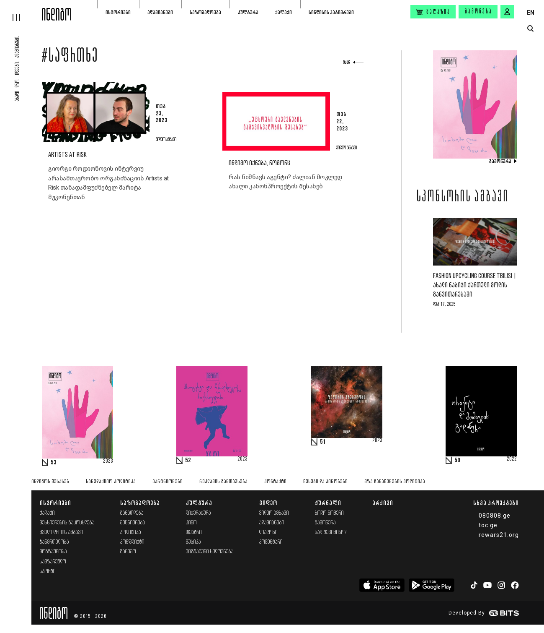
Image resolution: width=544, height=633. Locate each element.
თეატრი (194, 532)
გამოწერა (478, 11)
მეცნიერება (132, 523)
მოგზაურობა (53, 552)
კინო (191, 523)
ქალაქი (283, 12)
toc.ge (488, 525)
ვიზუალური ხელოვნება (210, 552)
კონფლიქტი (132, 542)
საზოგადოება (205, 12)
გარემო (128, 552)
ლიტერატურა (198, 513)
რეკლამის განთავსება (223, 482)
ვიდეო (268, 503)
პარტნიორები (167, 482)
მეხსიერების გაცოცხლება (67, 523)
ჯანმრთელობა (54, 542)
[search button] (530, 28)
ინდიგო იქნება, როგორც (259, 163)
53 (54, 462)
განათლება (132, 513)
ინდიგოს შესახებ (50, 482)
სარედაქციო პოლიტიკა (111, 482)
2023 (108, 461)
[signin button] (507, 11)
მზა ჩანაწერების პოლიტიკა (394, 482)
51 (323, 442)
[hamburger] (21, 10)
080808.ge (494, 515)
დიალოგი (268, 532)
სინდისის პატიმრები (331, 12)
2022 (512, 459)
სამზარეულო (53, 562)
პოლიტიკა (130, 532)
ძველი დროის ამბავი (61, 532)
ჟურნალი (328, 503)
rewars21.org (499, 534)
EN (530, 12)
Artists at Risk (67, 155)
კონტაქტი (275, 482)
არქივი (382, 503)
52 (188, 460)
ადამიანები (160, 12)
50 (457, 460)
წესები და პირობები (325, 482)
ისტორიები (118, 12)
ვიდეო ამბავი (274, 513)
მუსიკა (193, 542)
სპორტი (48, 571)
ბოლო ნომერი (329, 513)
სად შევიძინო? (331, 532)
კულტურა (248, 12)
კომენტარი (271, 542)
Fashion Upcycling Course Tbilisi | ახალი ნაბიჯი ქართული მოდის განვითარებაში (474, 285)
